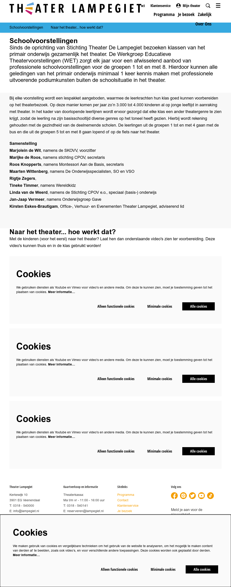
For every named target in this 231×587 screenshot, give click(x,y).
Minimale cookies (159, 306)
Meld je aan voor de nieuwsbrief (186, 512)
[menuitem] (164, 14)
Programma (125, 495)
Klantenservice (160, 5)
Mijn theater (188, 5)
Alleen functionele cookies (115, 306)
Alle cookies (198, 306)
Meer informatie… (61, 292)
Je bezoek (124, 511)
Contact (122, 500)
